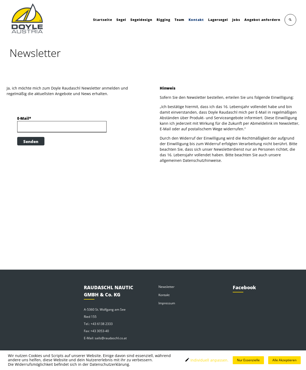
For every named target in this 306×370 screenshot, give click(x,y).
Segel (121, 19)
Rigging (164, 19)
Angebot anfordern (263, 19)
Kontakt (196, 19)
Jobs (236, 19)
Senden (30, 141)
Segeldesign (142, 19)
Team (180, 19)
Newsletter (166, 286)
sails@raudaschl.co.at (111, 338)
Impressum (166, 303)
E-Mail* (24, 118)
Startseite (102, 19)
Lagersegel (218, 19)
